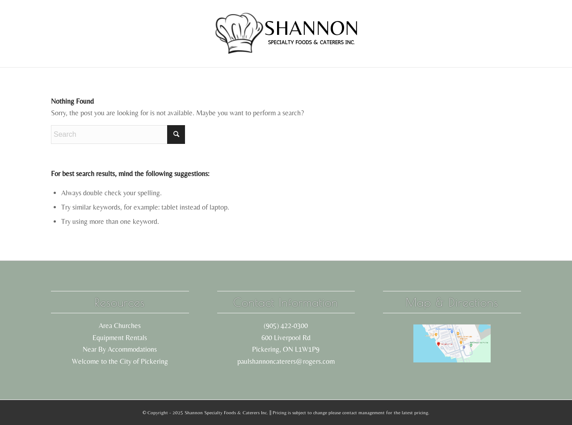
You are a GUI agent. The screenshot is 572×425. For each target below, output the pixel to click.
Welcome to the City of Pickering (120, 361)
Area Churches (120, 325)
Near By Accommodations (120, 349)
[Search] (118, 134)
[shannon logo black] (286, 33)
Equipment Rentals (120, 337)
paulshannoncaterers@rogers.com (286, 361)
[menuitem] (110, 33)
